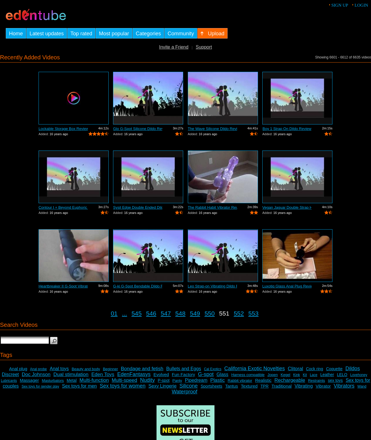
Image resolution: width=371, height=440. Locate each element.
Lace (313, 375)
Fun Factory (183, 374)
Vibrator (323, 386)
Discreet (10, 374)
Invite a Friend (173, 47)
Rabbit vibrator (240, 380)
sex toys (335, 380)
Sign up (339, 5)
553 (253, 313)
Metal (72, 380)
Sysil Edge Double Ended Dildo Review (137, 207)
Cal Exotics (212, 369)
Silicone (188, 386)
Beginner (110, 369)
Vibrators (344, 386)
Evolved (161, 374)
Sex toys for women (123, 386)
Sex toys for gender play (40, 386)
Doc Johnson (36, 374)
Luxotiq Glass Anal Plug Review (287, 286)
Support (204, 47)
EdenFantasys (133, 374)
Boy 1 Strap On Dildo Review (287, 128)
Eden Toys (102, 374)
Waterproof (184, 392)
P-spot (163, 380)
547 (166, 313)
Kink (296, 375)
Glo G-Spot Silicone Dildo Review (137, 128)
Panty (177, 380)
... (124, 313)
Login (361, 5)
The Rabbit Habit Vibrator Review (212, 207)
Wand (361, 386)
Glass (222, 374)
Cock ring (314, 368)
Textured (249, 386)
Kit (305, 375)
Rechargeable (289, 380)
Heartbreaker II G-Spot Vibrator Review (63, 286)
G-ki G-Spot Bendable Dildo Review (137, 286)
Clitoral (295, 368)
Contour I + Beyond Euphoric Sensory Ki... (63, 207)
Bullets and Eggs (183, 368)
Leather (327, 374)
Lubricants (9, 381)
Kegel (285, 375)
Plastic (217, 380)
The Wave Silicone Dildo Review (212, 128)
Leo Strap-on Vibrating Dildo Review (212, 286)
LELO (342, 374)
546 (151, 313)
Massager (29, 380)
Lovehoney (358, 375)
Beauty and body (86, 369)
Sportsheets (211, 386)
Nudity (147, 380)
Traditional (282, 386)
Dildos (352, 368)
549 (195, 313)
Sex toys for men (79, 386)
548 (180, 313)
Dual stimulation (70, 374)
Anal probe (38, 369)
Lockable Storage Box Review (63, 128)
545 (137, 313)
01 (114, 313)
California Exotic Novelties (254, 368)
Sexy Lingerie (162, 386)
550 (210, 313)
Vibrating (303, 386)
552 (239, 313)
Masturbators (53, 380)
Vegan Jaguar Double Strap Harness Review (287, 207)
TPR (265, 386)
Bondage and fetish (142, 368)
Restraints (316, 380)
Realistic (263, 380)
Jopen (273, 375)
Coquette (334, 368)
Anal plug (18, 368)
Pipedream (196, 380)
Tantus (231, 386)
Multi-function (94, 380)
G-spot (206, 374)
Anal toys (59, 368)
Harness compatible (248, 375)
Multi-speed (124, 380)
